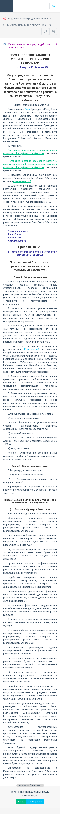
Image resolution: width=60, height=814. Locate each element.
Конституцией (31, 349)
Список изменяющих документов (30, 105)
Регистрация (35, 801)
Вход (21, 801)
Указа (27, 109)
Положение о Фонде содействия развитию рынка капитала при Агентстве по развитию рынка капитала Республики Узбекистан (30, 164)
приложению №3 (22, 181)
